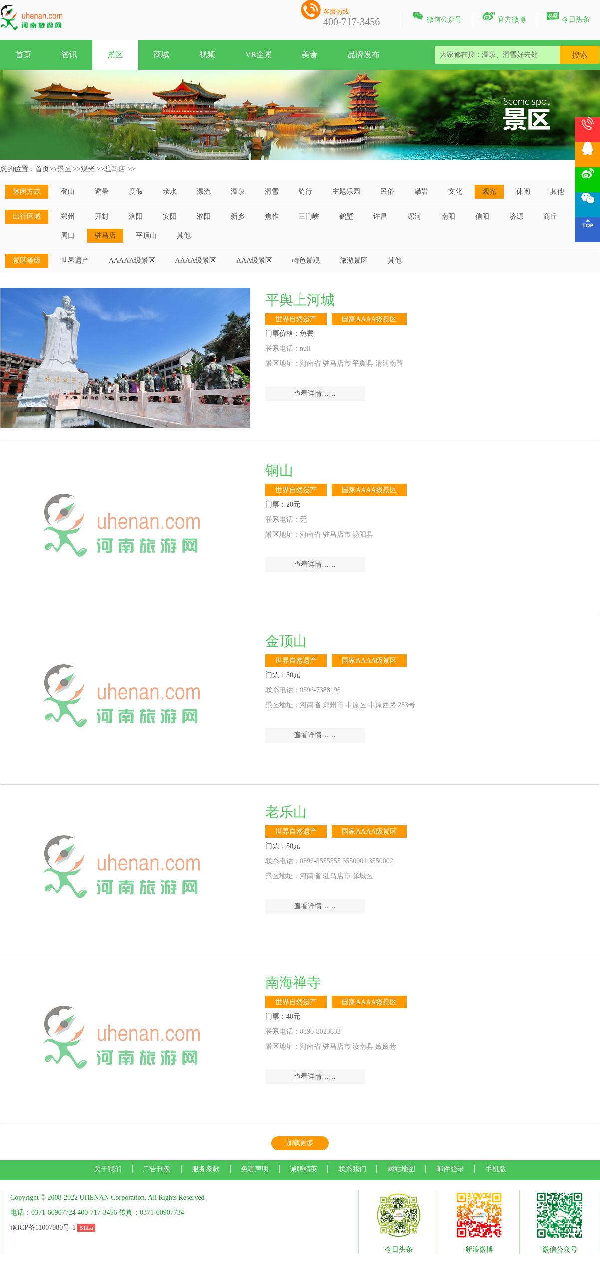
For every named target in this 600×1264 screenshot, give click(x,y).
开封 (102, 216)
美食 (310, 54)
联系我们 (352, 1169)
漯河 (414, 216)
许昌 (380, 216)
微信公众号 (436, 17)
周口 (68, 235)
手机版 (495, 1169)
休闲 (523, 191)
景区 (115, 54)
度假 (136, 191)
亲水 (170, 191)
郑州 (68, 216)
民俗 (387, 191)
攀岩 (421, 191)
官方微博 (504, 17)
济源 (516, 216)
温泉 (238, 191)
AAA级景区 (254, 260)
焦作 (272, 216)
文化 (455, 191)
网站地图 (401, 1169)
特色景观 (306, 260)
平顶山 (146, 235)
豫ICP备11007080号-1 (43, 1227)
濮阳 (204, 216)
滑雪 (272, 191)
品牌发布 (364, 54)
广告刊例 (157, 1169)
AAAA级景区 (195, 260)
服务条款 (206, 1169)
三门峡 (309, 216)
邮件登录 (450, 1169)
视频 (207, 54)
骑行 (305, 191)
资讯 (69, 54)
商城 (161, 54)
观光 (88, 169)
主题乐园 (346, 191)
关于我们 (108, 1169)
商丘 (550, 216)
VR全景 (258, 54)
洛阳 (136, 216)
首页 (23, 54)
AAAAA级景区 (132, 260)
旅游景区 (354, 260)
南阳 (448, 216)
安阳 (170, 216)
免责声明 (255, 1169)
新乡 (238, 216)
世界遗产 (75, 260)
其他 (557, 191)
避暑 (102, 191)
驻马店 (114, 169)
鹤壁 (346, 216)
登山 (68, 191)
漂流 (204, 191)
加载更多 (300, 1143)
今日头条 (568, 17)
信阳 (482, 216)
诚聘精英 (303, 1169)
